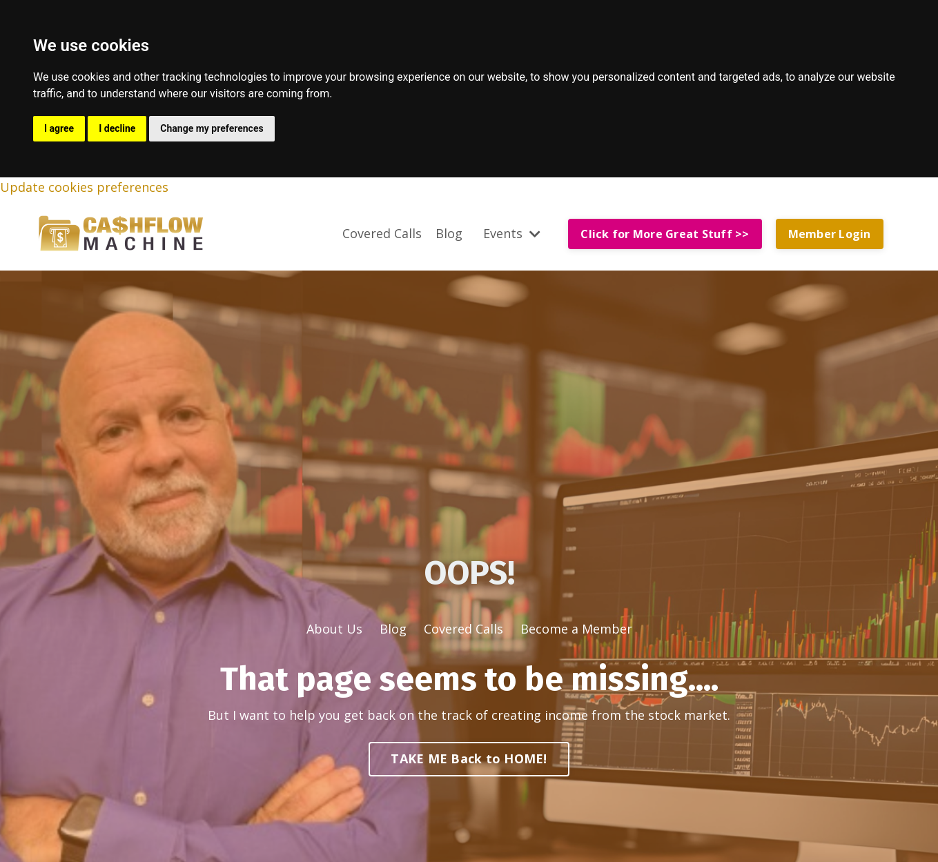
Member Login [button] (829, 234)
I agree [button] (59, 128)
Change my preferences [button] (211, 128)
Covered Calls (382, 233)
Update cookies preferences (84, 187)
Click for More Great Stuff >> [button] (664, 234)
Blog (449, 233)
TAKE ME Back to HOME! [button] (469, 758)
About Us (334, 628)
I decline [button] (117, 128)
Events (511, 233)
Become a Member (576, 628)
